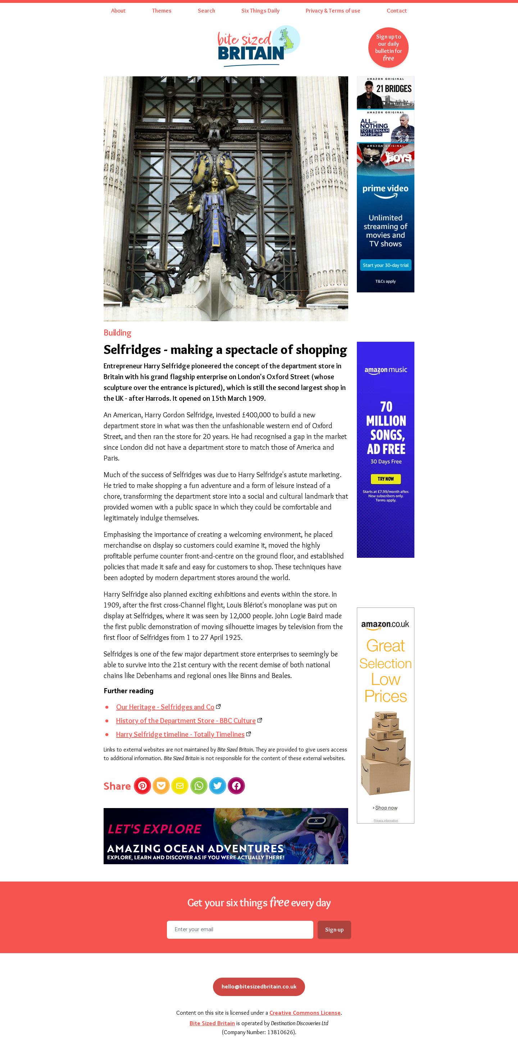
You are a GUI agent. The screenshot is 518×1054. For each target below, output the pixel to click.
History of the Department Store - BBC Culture (186, 720)
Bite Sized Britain (212, 1023)
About (118, 10)
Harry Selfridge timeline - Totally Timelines (180, 734)
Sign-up (334, 929)
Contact (397, 10)
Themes (162, 10)
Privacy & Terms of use (333, 10)
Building (117, 332)
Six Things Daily (260, 10)
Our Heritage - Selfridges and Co (165, 707)
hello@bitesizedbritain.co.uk (259, 987)
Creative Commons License (305, 1013)
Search (206, 10)
